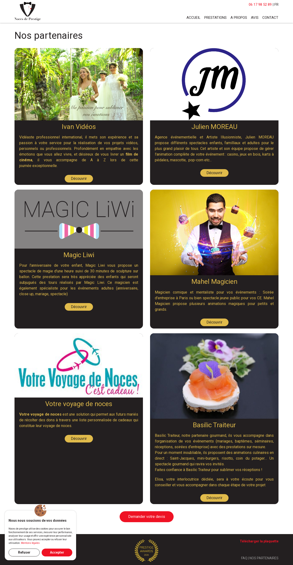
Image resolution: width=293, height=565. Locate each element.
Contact (270, 17)
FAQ (244, 558)
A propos (238, 17)
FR (276, 4)
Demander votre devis (146, 516)
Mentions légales (30, 543)
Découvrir (79, 178)
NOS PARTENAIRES (263, 558)
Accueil (193, 17)
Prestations (215, 17)
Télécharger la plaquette (259, 541)
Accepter (57, 552)
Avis (255, 17)
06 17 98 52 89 (260, 4)
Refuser (24, 552)
